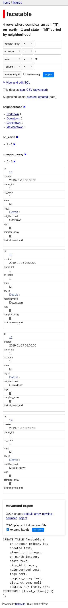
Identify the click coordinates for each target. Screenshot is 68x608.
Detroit (13, 212)
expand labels (18, 529)
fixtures (17, 2)
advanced (40, 89)
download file (35, 525)
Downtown (13, 118)
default (28, 513)
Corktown (13, 114)
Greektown (13, 122)
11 (11, 254)
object (23, 518)
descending (31, 74)
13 (11, 172)
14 (11, 420)
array (37, 513)
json (22, 89)
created (32, 96)
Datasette (20, 604)
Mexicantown (15, 127)
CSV (29, 89)
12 (11, 337)
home (6, 2)
